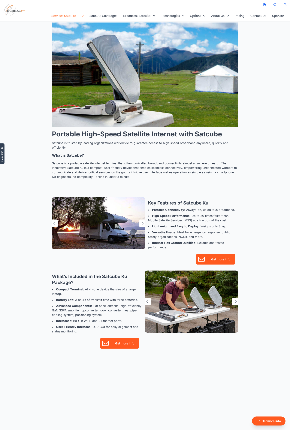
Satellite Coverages (103, 16)
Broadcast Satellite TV (139, 16)
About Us (220, 16)
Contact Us (258, 16)
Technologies (172, 16)
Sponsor (278, 16)
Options (197, 16)
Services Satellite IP (67, 16)
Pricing (239, 16)
